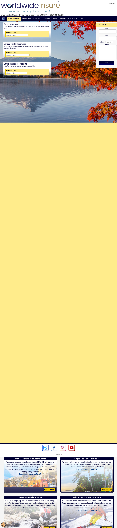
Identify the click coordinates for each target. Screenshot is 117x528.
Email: (106, 35)
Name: (106, 28)
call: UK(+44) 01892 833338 (50, 14)
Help (81, 18)
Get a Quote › (49, 489)
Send (106, 63)
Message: (106, 44)
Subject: (102, 42)
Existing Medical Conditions (31, 18)
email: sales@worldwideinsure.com (18, 14)
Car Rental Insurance (50, 18)
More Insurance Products (68, 18)
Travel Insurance (13, 18)
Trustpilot (112, 4)
